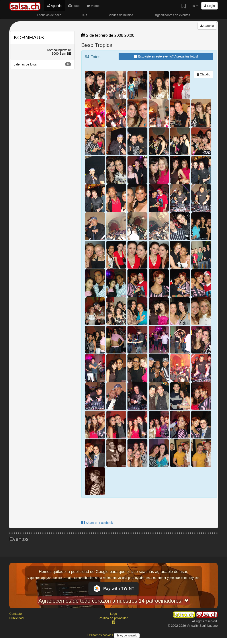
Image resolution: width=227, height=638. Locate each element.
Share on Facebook (97, 523)
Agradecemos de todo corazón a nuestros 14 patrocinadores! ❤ (113, 601)
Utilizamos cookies (100, 635)
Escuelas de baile (49, 15)
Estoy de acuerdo (126, 635)
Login (209, 6)
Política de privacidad (113, 618)
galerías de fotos (42, 64)
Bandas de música (120, 15)
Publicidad (16, 618)
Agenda (54, 6)
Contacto (15, 613)
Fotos (74, 6)
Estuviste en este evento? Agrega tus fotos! (166, 56)
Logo (113, 613)
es (195, 6)
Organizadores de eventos (172, 15)
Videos (93, 6)
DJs (84, 15)
